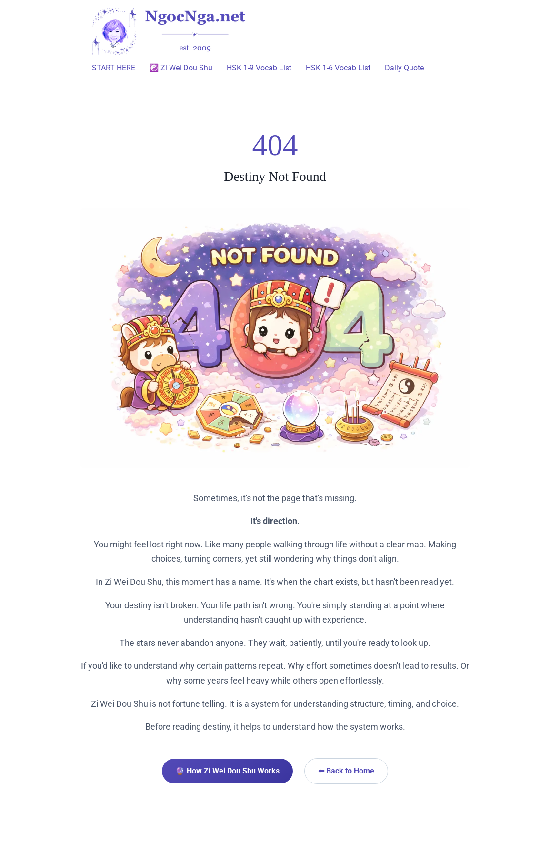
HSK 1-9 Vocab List (259, 67)
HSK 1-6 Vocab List (338, 67)
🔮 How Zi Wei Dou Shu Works (227, 770)
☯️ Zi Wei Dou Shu (181, 67)
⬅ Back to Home (346, 770)
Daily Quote (404, 67)
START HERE (113, 67)
